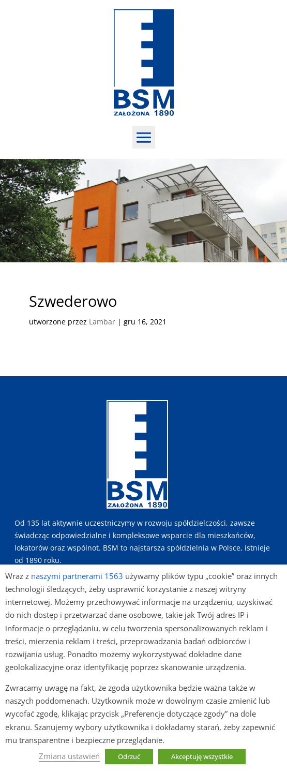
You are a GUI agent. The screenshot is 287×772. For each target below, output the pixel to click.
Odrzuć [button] (129, 756)
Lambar (102, 321)
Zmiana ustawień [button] (69, 756)
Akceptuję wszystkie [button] (202, 756)
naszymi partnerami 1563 (77, 576)
